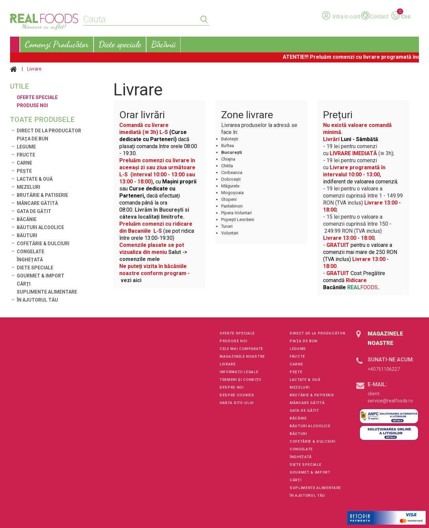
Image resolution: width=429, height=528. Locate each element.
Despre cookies (237, 395)
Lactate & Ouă (35, 179)
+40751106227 (384, 369)
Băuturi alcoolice (40, 227)
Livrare (228, 364)
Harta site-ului (237, 403)
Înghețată (30, 259)
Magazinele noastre (242, 356)
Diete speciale (35, 267)
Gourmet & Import (40, 275)
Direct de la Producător (49, 130)
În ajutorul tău (37, 300)
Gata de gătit (34, 211)
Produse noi (233, 341)
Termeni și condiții (240, 380)
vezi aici (132, 280)
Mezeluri (28, 187)
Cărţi (23, 284)
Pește (24, 171)
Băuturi (27, 235)
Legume (26, 146)
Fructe (26, 155)
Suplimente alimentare (47, 292)
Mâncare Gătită (37, 203)
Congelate (30, 251)
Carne (24, 163)
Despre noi (232, 387)
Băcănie (27, 219)
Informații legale (239, 372)
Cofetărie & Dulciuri (43, 243)
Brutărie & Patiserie (42, 195)
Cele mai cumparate (241, 349)
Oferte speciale (237, 333)
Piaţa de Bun (32, 138)
